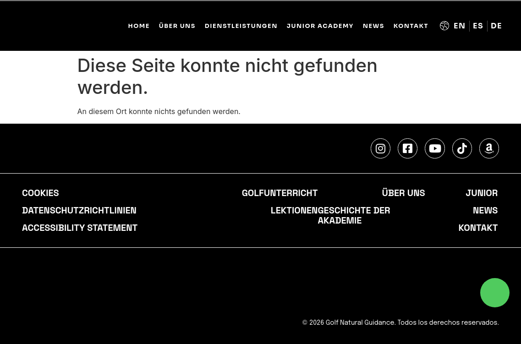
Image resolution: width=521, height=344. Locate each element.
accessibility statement (80, 228)
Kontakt (478, 228)
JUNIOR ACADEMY (320, 26)
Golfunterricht (279, 193)
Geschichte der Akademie (354, 216)
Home (138, 26)
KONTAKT (411, 26)
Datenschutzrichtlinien (79, 211)
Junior (482, 193)
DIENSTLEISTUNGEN (241, 26)
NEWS (373, 26)
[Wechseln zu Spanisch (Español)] (478, 26)
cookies (40, 193)
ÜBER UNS (177, 26)
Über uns (403, 193)
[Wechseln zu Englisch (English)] (460, 26)
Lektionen (294, 211)
